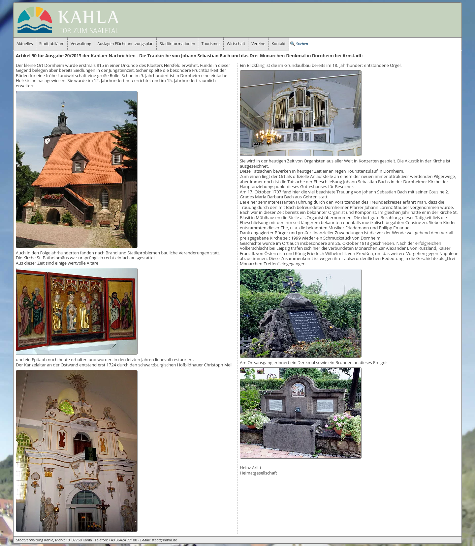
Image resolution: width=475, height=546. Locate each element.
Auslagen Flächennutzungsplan (125, 43)
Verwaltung (81, 43)
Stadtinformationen (177, 43)
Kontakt (278, 43)
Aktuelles (24, 43)
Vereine (258, 43)
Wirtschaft (236, 43)
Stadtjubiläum (52, 43)
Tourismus (210, 43)
